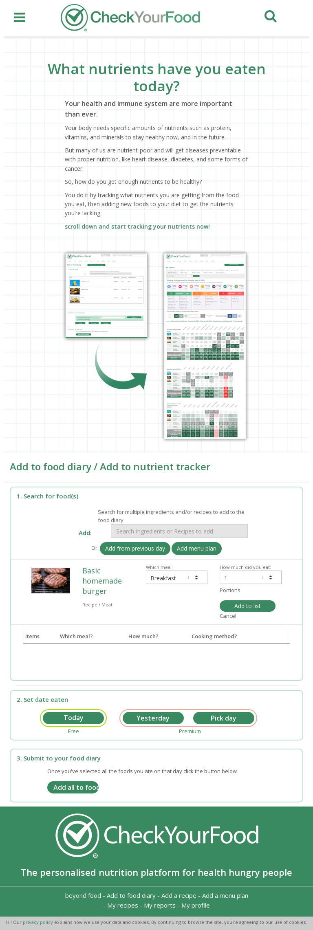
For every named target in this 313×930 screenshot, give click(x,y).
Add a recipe (178, 895)
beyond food (83, 895)
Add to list (247, 606)
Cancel (228, 615)
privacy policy (38, 922)
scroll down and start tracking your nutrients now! (137, 226)
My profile (195, 905)
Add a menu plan (225, 895)
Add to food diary (131, 895)
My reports (160, 905)
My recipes (122, 905)
